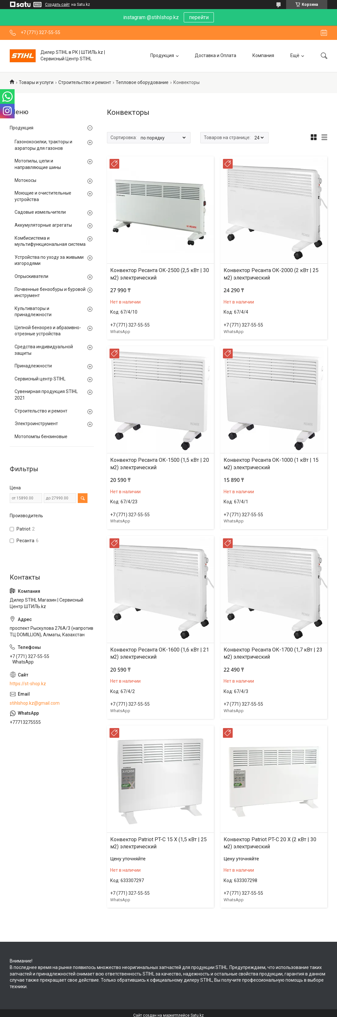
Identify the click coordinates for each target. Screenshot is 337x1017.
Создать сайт (57, 4)
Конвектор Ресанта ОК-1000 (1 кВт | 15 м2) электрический (271, 463)
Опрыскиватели (31, 276)
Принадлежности (33, 365)
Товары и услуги (36, 82)
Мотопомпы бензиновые (41, 436)
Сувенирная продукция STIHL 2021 (46, 395)
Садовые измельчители (40, 212)
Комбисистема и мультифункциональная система (50, 241)
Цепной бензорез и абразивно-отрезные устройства (48, 331)
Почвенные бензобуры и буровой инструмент (50, 292)
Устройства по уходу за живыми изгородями (49, 260)
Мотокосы (25, 180)
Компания (263, 55)
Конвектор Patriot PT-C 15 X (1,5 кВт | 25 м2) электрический (158, 843)
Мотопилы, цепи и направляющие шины (38, 164)
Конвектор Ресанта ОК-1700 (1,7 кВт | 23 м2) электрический (273, 653)
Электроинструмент (36, 423)
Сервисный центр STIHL (40, 378)
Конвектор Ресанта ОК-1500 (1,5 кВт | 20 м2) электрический (159, 463)
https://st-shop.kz (28, 683)
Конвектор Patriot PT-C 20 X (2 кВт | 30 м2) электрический (270, 843)
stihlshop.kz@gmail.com (35, 703)
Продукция (162, 55)
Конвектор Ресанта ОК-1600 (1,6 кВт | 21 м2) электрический (159, 653)
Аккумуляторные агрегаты (43, 225)
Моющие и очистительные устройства (43, 196)
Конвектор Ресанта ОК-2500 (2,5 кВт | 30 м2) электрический (159, 274)
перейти (199, 17)
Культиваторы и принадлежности (33, 311)
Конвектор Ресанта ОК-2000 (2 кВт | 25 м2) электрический (271, 274)
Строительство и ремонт (84, 82)
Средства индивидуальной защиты (44, 350)
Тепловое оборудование (142, 82)
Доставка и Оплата (215, 55)
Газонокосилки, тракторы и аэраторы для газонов (43, 145)
